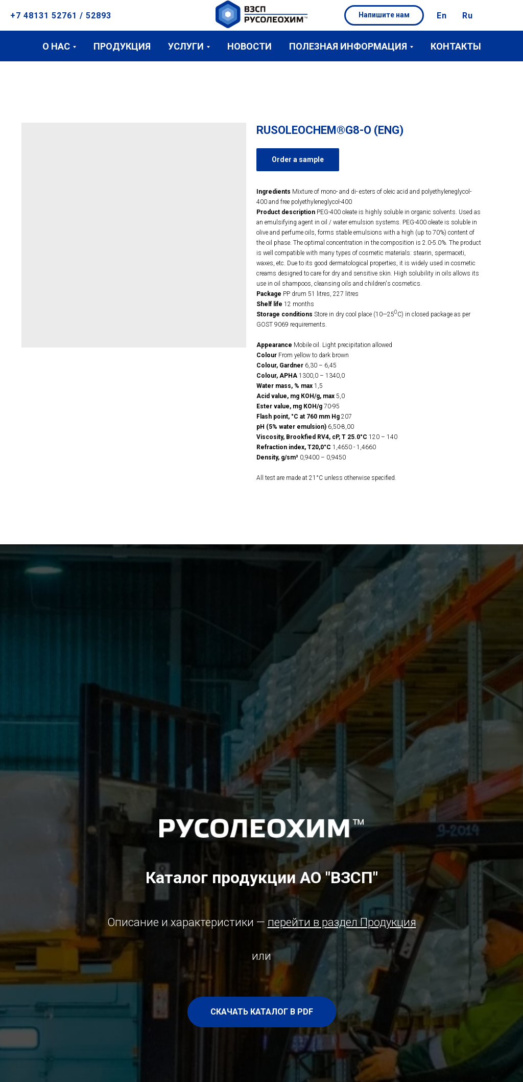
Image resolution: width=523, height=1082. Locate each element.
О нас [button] (56, 46)
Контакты (456, 46)
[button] (384, 15)
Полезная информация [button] (348, 46)
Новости (249, 46)
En (442, 15)
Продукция (122, 46)
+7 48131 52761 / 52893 (60, 15)
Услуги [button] (186, 46)
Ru (467, 15)
